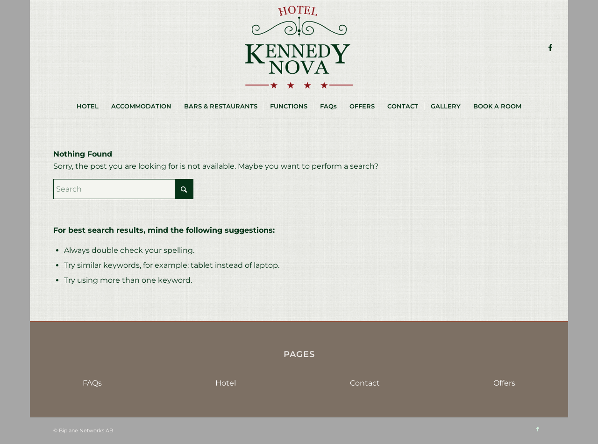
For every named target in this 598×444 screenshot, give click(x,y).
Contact (365, 383)
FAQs (92, 383)
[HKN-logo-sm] (299, 47)
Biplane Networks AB (86, 430)
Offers (504, 383)
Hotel (225, 383)
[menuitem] (88, 106)
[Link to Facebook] (550, 47)
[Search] (123, 189)
